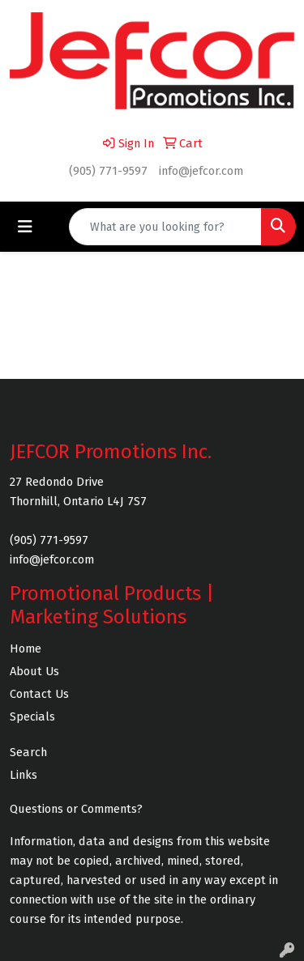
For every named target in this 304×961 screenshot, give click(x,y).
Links (23, 775)
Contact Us (39, 694)
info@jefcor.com (201, 171)
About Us (34, 671)
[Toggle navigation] (25, 226)
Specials (32, 716)
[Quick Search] (165, 226)
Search (28, 752)
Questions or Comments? (76, 809)
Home (25, 648)
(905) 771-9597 (108, 171)
